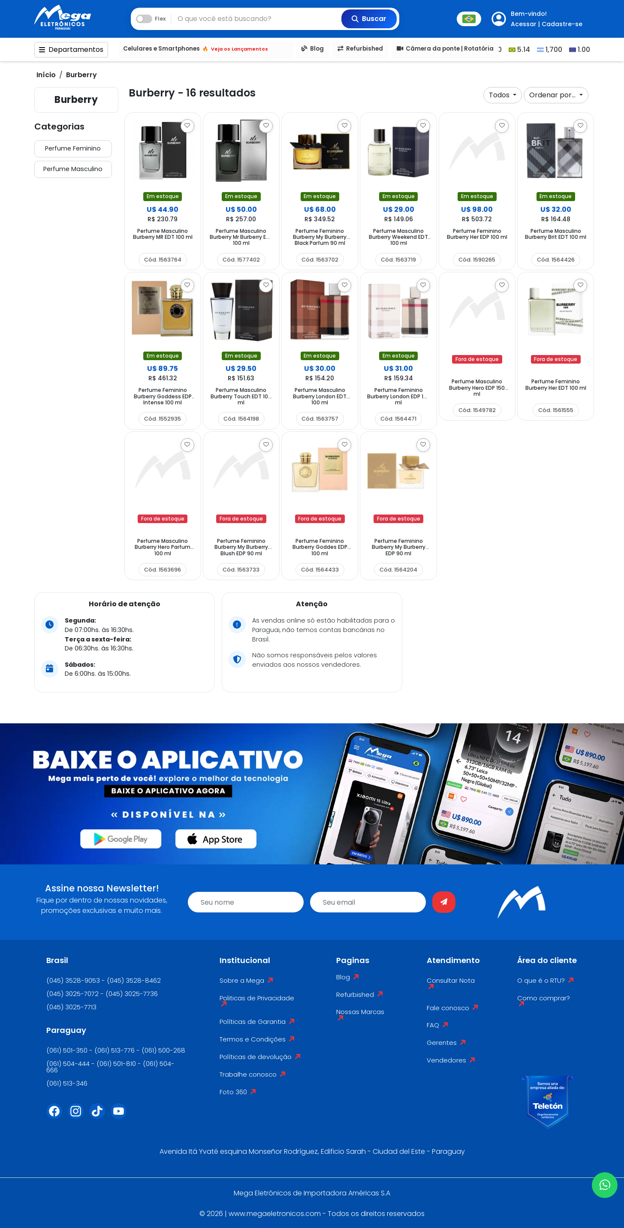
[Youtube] (121, 1116)
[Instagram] (78, 1116)
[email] (368, 902)
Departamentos (71, 49)
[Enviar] (443, 902)
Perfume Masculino (72, 169)
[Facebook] (57, 1116)
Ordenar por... (553, 95)
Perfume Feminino (73, 148)
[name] (246, 902)
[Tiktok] (100, 1116)
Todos (500, 95)
